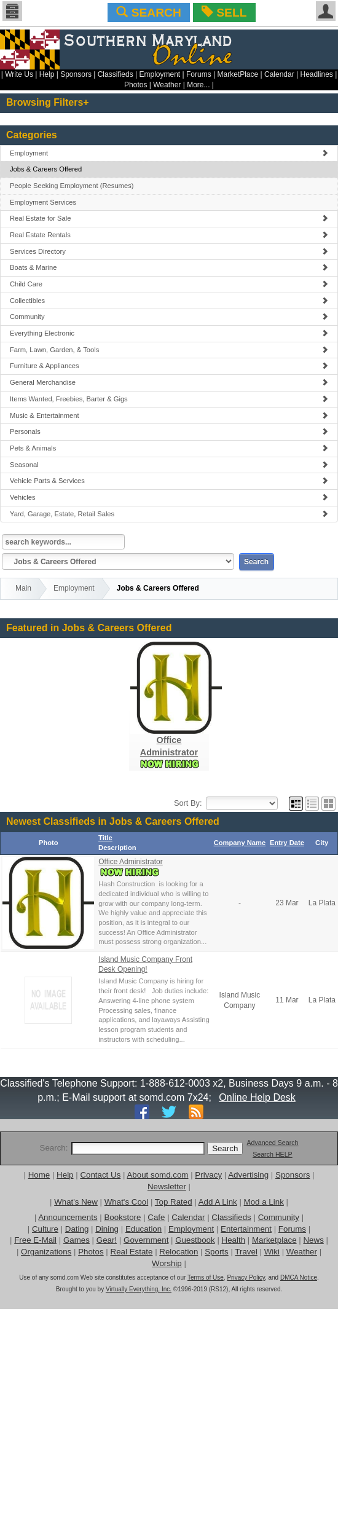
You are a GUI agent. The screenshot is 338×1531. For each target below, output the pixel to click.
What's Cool (126, 1201)
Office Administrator (130, 861)
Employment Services (43, 202)
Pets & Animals (169, 448)
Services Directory (169, 251)
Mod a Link (264, 1201)
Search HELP (273, 1154)
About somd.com (157, 1174)
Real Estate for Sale (169, 218)
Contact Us (100, 1174)
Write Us (19, 74)
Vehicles (169, 497)
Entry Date (287, 842)
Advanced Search (272, 1142)
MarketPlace (237, 74)
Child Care (169, 284)
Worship (167, 1263)
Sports (217, 1251)
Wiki (272, 1251)
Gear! (106, 1240)
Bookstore (122, 1217)
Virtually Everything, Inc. (138, 1289)
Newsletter (166, 1186)
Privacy (208, 1174)
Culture (45, 1229)
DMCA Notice (298, 1277)
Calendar (279, 74)
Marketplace (274, 1240)
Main (23, 588)
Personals (169, 431)
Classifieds (115, 74)
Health (234, 1240)
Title (105, 837)
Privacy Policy (246, 1277)
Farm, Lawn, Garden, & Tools (169, 349)
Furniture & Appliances (169, 365)
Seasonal (169, 464)
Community (169, 316)
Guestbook (194, 1240)
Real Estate (132, 1251)
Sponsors (76, 74)
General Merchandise (169, 382)
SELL (224, 12)
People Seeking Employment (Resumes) (71, 185)
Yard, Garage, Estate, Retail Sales (169, 514)
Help (47, 74)
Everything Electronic (169, 333)
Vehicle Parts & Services (169, 480)
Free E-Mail (35, 1240)
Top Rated (173, 1201)
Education (143, 1229)
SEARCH (148, 12)
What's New (76, 1201)
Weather (167, 85)
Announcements (67, 1217)
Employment (160, 74)
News (313, 1240)
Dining (107, 1229)
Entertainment (246, 1229)
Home (39, 1174)
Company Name (240, 842)
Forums (198, 74)
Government (146, 1240)
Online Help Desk (257, 1097)
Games (76, 1240)
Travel (246, 1251)
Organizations (46, 1251)
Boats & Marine (169, 267)
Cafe (156, 1217)
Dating (77, 1229)
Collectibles (169, 300)
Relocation (178, 1251)
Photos (135, 85)
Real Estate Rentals (169, 234)
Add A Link (217, 1201)
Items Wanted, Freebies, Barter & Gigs (169, 399)
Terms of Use (205, 1277)
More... (198, 85)
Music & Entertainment (169, 415)
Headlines (316, 74)
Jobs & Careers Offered (46, 169)
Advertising (248, 1174)
